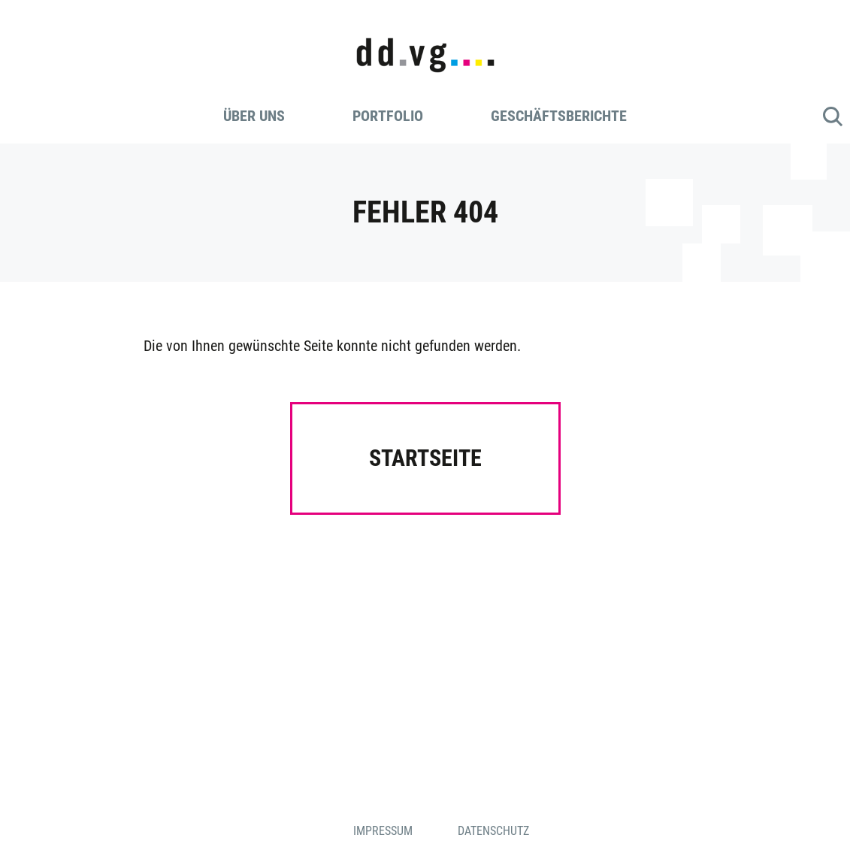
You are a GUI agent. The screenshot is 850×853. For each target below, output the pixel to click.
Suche (832, 116)
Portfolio (387, 116)
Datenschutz (493, 831)
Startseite (425, 458)
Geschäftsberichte (559, 116)
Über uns (254, 116)
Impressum (383, 831)
